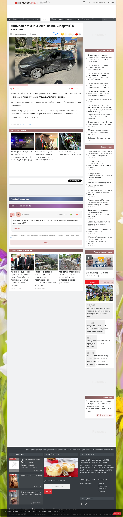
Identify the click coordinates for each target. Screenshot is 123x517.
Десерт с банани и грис (54, 480)
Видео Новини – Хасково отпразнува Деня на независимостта (98, 67)
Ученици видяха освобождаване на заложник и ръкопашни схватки (100, 175)
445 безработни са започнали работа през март (99, 230)
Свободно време (65, 19)
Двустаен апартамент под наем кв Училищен (31, 493)
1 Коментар (75, 89)
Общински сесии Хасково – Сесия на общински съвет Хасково (98, 132)
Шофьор (26, 214)
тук (11, 237)
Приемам (117, 514)
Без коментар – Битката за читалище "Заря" (98, 274)
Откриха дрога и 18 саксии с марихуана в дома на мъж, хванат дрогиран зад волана (99, 202)
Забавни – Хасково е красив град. (99, 139)
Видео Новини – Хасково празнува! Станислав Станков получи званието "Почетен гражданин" (100, 58)
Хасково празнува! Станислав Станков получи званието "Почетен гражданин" (44, 155)
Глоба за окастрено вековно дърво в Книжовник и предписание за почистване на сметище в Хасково (45, 278)
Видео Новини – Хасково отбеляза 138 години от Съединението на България (99, 85)
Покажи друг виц (104, 415)
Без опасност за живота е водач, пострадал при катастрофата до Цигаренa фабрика (98, 213)
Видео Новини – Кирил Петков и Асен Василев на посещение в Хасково (100, 124)
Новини (45, 19)
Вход (46, 242)
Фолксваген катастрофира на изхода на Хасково (99, 184)
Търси (48, 491)
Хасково (16, 89)
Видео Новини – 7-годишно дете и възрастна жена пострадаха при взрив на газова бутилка (98, 76)
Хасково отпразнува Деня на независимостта (70, 152)
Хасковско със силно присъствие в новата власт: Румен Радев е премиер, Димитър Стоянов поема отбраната (20, 278)
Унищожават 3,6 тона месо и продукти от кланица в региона (98, 343)
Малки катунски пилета (31, 475)
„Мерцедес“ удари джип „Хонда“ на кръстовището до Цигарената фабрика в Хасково (100, 240)
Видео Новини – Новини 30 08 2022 (100, 100)
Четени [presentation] (92, 282)
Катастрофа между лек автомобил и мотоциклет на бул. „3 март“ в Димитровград (21, 155)
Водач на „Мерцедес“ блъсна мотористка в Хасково (99, 223)
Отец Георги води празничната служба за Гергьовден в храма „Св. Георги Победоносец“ (100, 153)
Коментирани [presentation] (107, 282)
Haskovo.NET (25, 124)
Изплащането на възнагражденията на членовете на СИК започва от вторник (99, 164)
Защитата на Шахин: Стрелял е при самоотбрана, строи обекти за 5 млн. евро (98, 329)
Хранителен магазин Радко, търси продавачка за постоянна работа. (30, 463)
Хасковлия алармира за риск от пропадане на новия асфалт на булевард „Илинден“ (69, 275)
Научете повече (58, 511)
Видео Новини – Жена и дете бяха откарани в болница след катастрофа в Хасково (100, 93)
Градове (85, 19)
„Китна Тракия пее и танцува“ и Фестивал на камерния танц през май (100, 192)
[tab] (92, 283)
